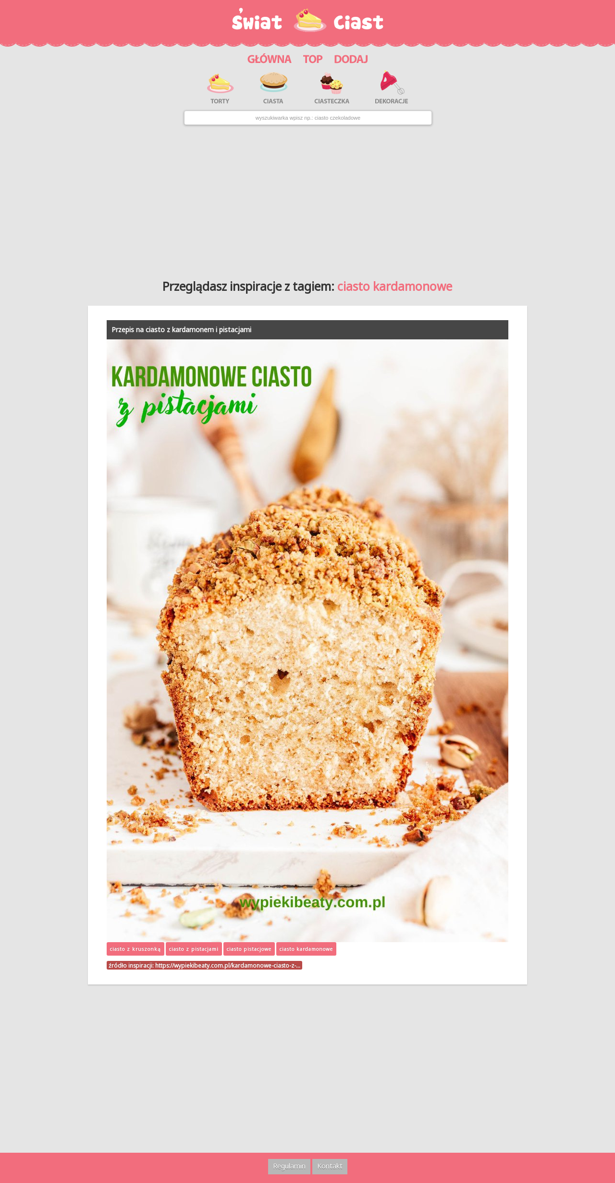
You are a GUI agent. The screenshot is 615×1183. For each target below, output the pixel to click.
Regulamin (289, 1166)
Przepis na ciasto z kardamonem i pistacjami (181, 329)
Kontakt (330, 1166)
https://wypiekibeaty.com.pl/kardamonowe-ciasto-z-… (227, 965)
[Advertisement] (307, 198)
